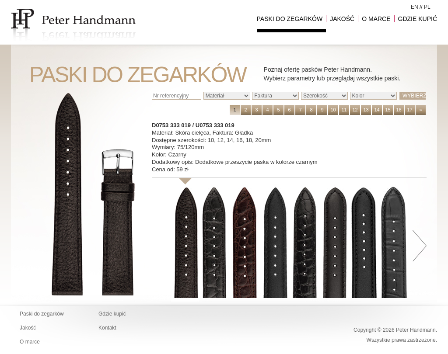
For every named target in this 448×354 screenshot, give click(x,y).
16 (398, 109)
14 (376, 109)
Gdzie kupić (112, 314)
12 (354, 109)
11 (343, 109)
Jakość (28, 328)
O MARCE (376, 18)
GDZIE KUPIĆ (417, 18)
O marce (30, 342)
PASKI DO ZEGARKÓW (290, 18)
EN (414, 7)
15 (387, 109)
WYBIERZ (414, 96)
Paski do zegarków (42, 314)
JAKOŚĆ (342, 18)
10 (333, 109)
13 (365, 109)
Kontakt (107, 328)
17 (409, 109)
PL (427, 7)
